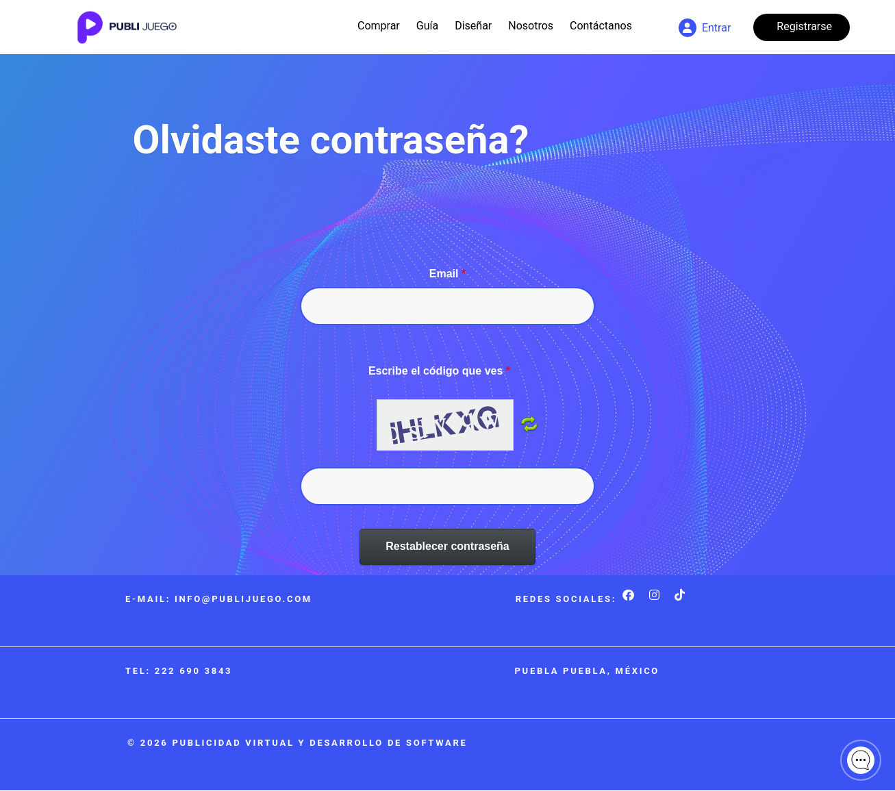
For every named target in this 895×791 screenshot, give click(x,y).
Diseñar (473, 25)
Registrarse (804, 26)
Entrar (705, 27)
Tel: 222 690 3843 (178, 671)
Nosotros (530, 25)
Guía (427, 25)
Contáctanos (601, 25)
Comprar (378, 25)
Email (447, 273)
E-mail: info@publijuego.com (218, 599)
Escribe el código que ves (439, 371)
